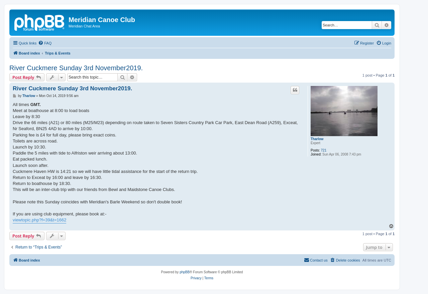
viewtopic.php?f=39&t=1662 (39, 219)
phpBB (185, 272)
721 (324, 150)
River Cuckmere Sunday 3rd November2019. (76, 68)
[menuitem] (44, 43)
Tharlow (317, 139)
